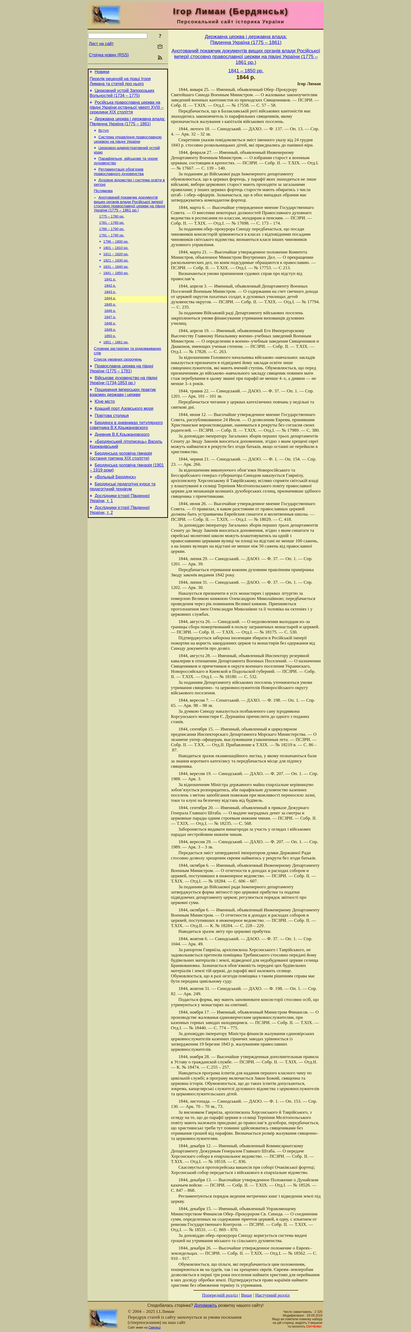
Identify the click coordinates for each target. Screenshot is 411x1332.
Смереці (154, 1327)
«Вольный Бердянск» (115, 509)
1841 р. (110, 295)
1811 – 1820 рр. (115, 268)
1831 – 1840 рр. (115, 282)
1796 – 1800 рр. (115, 254)
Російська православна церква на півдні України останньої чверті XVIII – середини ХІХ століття (127, 110)
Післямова (103, 200)
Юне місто (105, 427)
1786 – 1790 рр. (111, 241)
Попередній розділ (220, 1295)
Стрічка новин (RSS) (109, 55)
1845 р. (110, 322)
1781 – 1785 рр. (111, 234)
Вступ (104, 135)
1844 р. (110, 316)
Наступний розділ (272, 1295)
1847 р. (110, 336)
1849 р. (110, 350)
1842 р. (110, 302)
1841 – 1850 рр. (115, 288)
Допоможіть (205, 1305)
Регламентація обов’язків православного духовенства (119, 179)
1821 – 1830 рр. (115, 275)
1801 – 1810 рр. (115, 261)
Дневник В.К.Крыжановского (122, 463)
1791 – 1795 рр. (111, 248)
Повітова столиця (112, 443)
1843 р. (110, 309)
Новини (102, 72)
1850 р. (110, 357)
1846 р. (110, 329)
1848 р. (110, 343)
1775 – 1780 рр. (111, 227)
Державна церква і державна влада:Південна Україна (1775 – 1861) (246, 39)
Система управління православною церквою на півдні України (128, 144)
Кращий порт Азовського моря (124, 435)
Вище (246, 1295)
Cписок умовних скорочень (118, 382)
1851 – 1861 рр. (115, 363)
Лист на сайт (101, 43)
